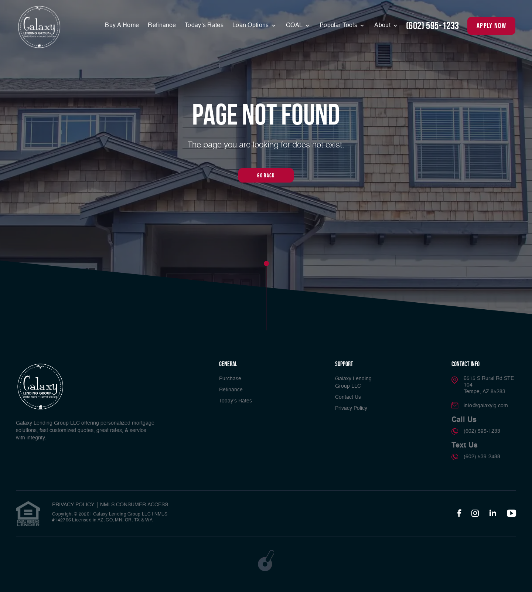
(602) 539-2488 (482, 456)
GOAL (295, 25)
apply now (491, 25)
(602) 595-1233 (432, 25)
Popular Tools (339, 25)
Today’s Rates (204, 25)
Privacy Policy (351, 408)
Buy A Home (122, 25)
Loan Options (251, 25)
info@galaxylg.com (486, 405)
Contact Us (348, 397)
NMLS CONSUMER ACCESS (134, 504)
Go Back (265, 175)
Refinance (162, 25)
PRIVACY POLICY (73, 504)
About (383, 25)
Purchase (230, 378)
